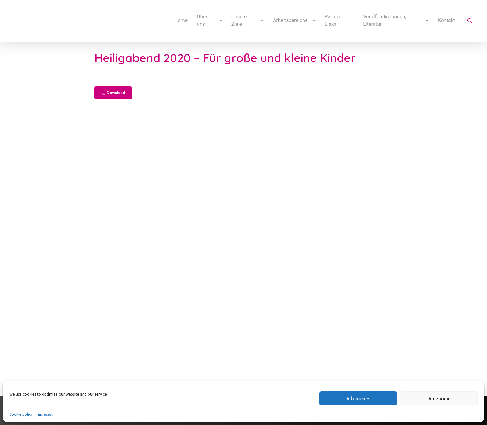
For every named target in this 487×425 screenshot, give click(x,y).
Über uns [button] (202, 20)
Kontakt (446, 20)
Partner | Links (334, 20)
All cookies (358, 398)
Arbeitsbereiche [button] (290, 20)
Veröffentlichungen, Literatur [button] (384, 20)
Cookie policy (21, 414)
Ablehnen (438, 398)
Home (181, 20)
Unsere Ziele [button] (239, 20)
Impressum (45, 414)
